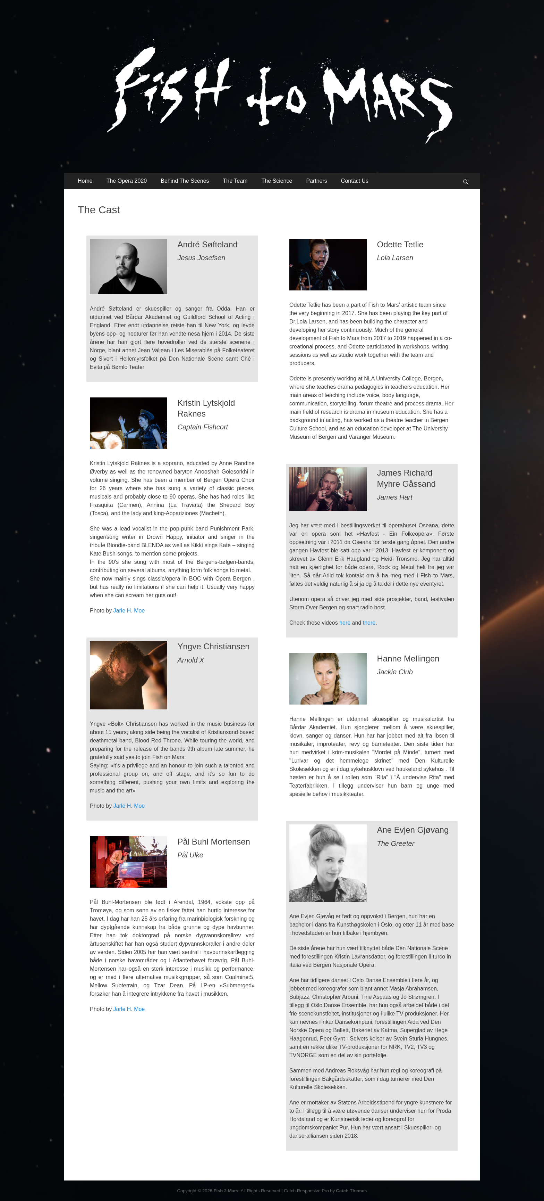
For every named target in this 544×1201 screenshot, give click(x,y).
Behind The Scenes (185, 181)
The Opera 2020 (127, 181)
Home (85, 181)
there (369, 623)
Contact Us (354, 181)
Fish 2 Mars (226, 1190)
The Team (235, 181)
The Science (276, 181)
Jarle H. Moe (129, 611)
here (344, 623)
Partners (316, 181)
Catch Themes (351, 1190)
